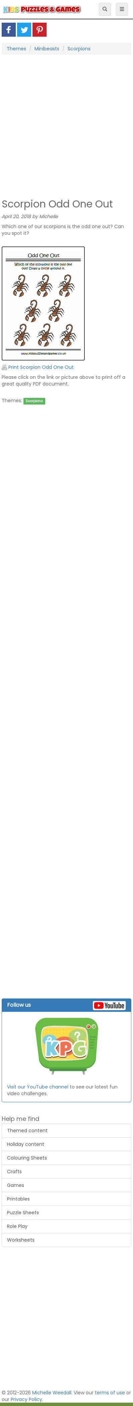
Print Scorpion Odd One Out (38, 367)
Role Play (17, 1226)
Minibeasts (47, 48)
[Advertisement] (65, 125)
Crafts (14, 1171)
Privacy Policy (26, 1399)
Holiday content (25, 1144)
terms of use (110, 1392)
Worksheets (21, 1240)
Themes (16, 48)
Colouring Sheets (27, 1158)
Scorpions (79, 48)
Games (15, 1185)
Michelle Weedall (51, 1392)
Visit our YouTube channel (37, 1087)
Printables (18, 1199)
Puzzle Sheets (23, 1212)
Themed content (27, 1130)
